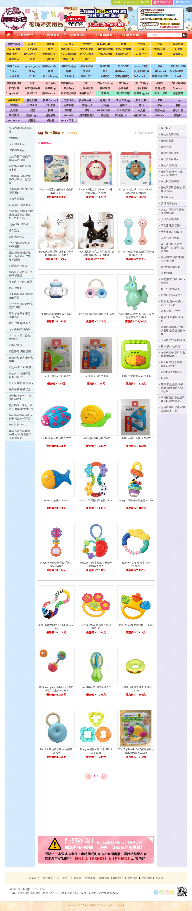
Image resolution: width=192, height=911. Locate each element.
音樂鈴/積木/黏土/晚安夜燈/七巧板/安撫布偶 (173, 330)
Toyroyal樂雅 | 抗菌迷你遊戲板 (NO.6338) (56, 191)
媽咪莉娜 (142, 88)
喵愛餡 (14, 105)
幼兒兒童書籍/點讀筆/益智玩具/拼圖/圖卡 (173, 399)
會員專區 (90, 878)
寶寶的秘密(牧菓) (123, 76)
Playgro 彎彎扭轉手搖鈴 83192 (96, 500)
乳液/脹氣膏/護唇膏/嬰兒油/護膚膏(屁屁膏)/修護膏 (20, 256)
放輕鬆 (68, 110)
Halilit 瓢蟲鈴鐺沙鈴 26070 (56, 438)
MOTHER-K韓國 (14, 54)
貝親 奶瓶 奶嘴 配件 (20, 323)
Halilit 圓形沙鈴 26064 (96, 376)
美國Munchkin (123, 71)
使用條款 (132, 878)
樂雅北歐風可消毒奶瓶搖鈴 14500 (56, 315)
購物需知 (104, 878)
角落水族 (160, 110)
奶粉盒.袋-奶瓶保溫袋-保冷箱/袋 (19, 375)
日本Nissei (159, 71)
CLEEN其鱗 (123, 110)
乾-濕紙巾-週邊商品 (20, 204)
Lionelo (177, 76)
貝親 (159, 66)
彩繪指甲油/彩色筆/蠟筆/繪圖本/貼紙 (173, 409)
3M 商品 (123, 83)
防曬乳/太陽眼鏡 (18, 265)
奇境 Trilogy (123, 100)
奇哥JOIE (123, 66)
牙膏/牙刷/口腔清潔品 (21, 383)
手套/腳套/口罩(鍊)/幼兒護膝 (173, 281)
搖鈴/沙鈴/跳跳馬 (170, 346)
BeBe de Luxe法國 (141, 76)
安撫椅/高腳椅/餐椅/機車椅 (20, 168)
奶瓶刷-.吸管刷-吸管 (20, 367)
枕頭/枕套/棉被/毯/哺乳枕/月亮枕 (172, 259)
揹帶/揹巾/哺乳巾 (170, 266)
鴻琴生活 (14, 59)
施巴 (86, 83)
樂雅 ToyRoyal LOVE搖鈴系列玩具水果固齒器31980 (136, 751)
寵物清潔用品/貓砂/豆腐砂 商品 (173, 189)
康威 (32, 59)
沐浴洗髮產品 (16, 236)
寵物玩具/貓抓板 (170, 181)
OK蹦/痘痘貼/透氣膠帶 (20, 130)
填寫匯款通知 (162, 2)
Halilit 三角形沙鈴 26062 (56, 376)
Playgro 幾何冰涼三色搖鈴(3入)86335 (96, 751)
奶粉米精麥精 (178, 83)
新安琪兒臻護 (68, 93)
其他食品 (69, 88)
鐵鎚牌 (50, 120)
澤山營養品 (141, 83)
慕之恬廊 (50, 83)
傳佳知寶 (178, 44)
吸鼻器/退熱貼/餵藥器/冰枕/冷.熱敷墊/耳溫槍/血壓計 (20, 434)
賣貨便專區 (14, 44)
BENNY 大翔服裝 (32, 54)
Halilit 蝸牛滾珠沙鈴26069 (96, 438)
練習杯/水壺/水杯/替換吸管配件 (20, 397)
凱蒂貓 (50, 44)
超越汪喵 (105, 100)
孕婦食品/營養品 (170, 219)
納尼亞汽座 (86, 66)
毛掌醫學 (69, 105)
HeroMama (13, 120)
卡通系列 (69, 76)
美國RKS (32, 93)
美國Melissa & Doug (50, 93)
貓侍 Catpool (50, 100)
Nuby (32, 71)
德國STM (105, 66)
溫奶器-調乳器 (17, 198)
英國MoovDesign (50, 66)
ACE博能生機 (32, 88)
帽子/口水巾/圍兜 (170, 289)
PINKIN (68, 115)
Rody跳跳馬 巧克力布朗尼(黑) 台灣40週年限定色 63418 (96, 253)
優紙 (86, 59)
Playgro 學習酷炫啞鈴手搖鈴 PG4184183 (56, 564)
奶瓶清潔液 (15, 287)
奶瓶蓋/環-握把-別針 (20, 351)
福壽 (50, 110)
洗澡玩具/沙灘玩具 (171, 372)
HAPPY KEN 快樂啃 (105, 110)
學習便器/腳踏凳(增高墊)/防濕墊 (21, 305)
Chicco (14, 71)
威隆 (86, 110)
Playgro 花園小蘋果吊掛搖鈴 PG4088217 (96, 564)
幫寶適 (105, 93)
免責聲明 (147, 878)
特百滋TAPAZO (141, 115)
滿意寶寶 (178, 93)
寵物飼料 (166, 146)
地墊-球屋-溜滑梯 (18, 224)
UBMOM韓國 (105, 54)
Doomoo (178, 88)
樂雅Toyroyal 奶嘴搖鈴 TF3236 (135, 624)
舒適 (123, 44)
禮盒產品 (14, 230)
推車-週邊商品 (17, 150)
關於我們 (48, 878)
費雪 (50, 71)
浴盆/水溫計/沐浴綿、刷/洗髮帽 (21, 244)
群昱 (159, 54)
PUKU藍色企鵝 (69, 49)
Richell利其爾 (69, 54)
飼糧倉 (32, 120)
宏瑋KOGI (141, 54)
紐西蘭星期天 (86, 115)
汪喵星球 (32, 105)
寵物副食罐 (167, 140)
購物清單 (144, 2)
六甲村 (87, 44)
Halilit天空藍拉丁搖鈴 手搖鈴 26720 (56, 751)
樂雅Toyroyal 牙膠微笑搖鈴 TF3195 (96, 626)
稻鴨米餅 (14, 88)
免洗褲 (178, 49)
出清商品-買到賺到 (160, 49)
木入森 (141, 110)
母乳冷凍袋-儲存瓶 (171, 231)
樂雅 (68, 71)
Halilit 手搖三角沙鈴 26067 (135, 438)
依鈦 (159, 100)
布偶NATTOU (123, 49)
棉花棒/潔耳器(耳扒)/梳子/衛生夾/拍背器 (20, 417)
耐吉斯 (105, 115)
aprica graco (32, 66)
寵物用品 (166, 128)
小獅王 (32, 44)
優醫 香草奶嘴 (160, 76)
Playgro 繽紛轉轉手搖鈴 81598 (135, 500)
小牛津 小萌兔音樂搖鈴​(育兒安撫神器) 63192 (135, 253)
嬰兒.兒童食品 (169, 203)
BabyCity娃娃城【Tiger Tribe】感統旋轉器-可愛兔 (96, 191)
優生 (50, 49)
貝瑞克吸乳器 (141, 71)
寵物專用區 (14, 100)
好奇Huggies (141, 93)
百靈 (141, 49)
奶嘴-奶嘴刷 (15, 345)
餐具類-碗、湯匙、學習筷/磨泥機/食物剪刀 (21, 407)
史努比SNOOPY (123, 54)
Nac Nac (69, 44)
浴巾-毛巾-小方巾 (170, 311)
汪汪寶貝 (14, 115)
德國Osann (13, 66)
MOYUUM (68, 59)
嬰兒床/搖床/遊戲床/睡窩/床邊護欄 (20, 158)
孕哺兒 (159, 83)
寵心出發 (178, 110)
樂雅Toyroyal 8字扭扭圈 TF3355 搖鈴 (56, 626)
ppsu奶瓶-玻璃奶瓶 (19, 329)
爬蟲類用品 (167, 197)
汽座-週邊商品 (17, 144)
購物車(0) (183, 2)
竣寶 (32, 110)
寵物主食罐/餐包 (170, 134)
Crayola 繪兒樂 (14, 93)
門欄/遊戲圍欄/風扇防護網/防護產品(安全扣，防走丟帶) (21, 215)
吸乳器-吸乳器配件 (171, 225)
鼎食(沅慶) (141, 100)
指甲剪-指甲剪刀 (18, 424)
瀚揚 (178, 105)
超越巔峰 (50, 115)
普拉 (141, 105)
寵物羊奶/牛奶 (169, 165)
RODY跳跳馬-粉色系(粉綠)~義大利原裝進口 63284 (136, 315)
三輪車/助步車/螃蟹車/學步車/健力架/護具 (20, 179)
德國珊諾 (105, 88)
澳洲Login (32, 115)
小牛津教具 (86, 88)
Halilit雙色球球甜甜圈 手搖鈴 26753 (136, 689)
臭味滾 (14, 110)
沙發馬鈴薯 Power (87, 100)
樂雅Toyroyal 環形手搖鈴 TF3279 (136, 564)
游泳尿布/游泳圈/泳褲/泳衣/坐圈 (171, 364)
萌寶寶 (105, 76)
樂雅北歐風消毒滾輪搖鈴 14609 (96, 313)
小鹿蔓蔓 (123, 88)
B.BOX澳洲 (86, 54)
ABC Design (68, 66)
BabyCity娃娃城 (105, 44)
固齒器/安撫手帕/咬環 (173, 340)
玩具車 (165, 378)
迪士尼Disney (50, 76)
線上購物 (62, 878)
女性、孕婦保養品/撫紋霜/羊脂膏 (172, 211)
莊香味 (178, 115)
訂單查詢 (76, 878)
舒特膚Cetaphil (69, 83)
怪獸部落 (50, 105)
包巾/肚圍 (166, 273)
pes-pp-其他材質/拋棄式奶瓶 (20, 337)
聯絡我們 (118, 878)
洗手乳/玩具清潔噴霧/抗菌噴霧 (21, 296)
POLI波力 (86, 76)
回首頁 (159, 878)
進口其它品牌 (178, 66)
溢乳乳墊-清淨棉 (170, 237)
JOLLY (32, 76)
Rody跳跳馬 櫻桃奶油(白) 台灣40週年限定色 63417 (56, 253)
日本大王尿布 (159, 93)
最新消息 (34, 878)
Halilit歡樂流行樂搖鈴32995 (96, 687)
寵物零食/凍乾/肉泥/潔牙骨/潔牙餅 (172, 173)
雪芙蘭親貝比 (14, 83)
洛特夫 (123, 105)
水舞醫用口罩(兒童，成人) (50, 54)
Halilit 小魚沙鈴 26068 (56, 500)
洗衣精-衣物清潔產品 (20, 281)
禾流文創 (14, 76)
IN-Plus (159, 115)
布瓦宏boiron (105, 83)
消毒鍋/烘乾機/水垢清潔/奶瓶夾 (21, 191)
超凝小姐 (87, 105)
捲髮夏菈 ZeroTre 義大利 (87, 93)
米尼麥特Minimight (178, 71)
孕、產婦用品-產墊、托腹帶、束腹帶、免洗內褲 (172, 248)
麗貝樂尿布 (123, 93)
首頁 (140, 132)
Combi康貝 (13, 49)
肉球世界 (69, 100)
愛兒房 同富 (86, 49)
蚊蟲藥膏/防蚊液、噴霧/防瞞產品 (20, 274)
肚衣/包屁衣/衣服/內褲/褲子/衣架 (172, 303)
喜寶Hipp (50, 88)
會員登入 (118, 2)
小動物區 (14, 137)
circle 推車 (141, 66)
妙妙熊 (50, 59)
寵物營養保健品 (170, 159)
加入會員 (131, 2)
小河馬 (141, 44)
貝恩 (32, 83)
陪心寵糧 (32, 100)
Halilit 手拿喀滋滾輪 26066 (135, 376)
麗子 (105, 71)
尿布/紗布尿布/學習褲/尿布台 (19, 315)
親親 (159, 44)
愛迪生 (87, 71)
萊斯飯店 (178, 54)
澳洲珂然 (160, 88)
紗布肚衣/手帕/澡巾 (171, 295)
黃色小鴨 (32, 49)
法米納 (105, 105)
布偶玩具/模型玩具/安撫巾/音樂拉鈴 (173, 354)
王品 (178, 100)
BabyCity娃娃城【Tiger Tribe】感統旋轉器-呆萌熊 (135, 191)
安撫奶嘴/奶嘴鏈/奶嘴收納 (21, 359)
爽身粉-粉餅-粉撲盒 (20, 389)
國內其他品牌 (105, 49)
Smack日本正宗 (69, 120)
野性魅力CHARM (123, 115)
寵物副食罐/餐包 (170, 153)
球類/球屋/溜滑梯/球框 (172, 319)
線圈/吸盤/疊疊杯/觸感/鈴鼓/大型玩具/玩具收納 (172, 388)
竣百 (159, 105)
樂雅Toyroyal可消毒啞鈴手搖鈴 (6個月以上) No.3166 (56, 689)
